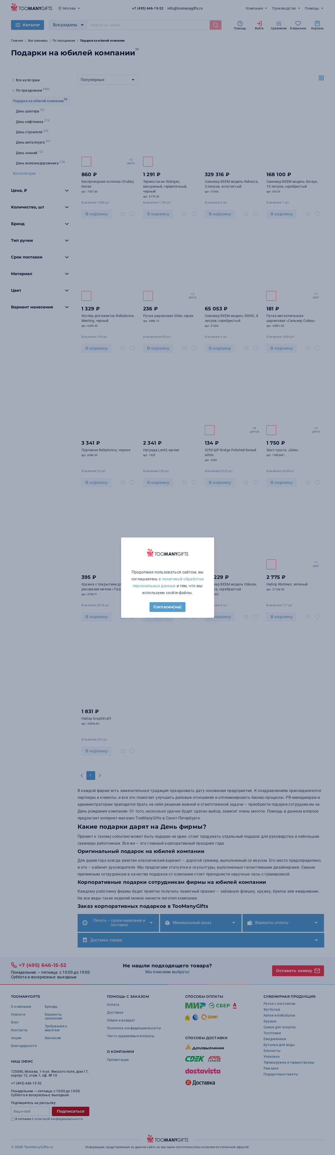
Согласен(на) (167, 607)
